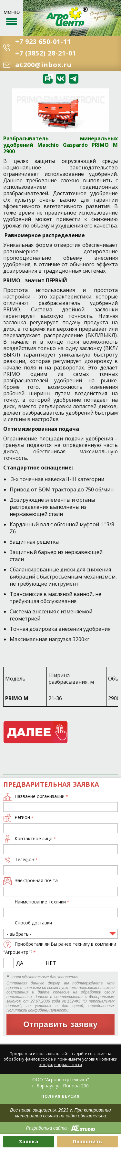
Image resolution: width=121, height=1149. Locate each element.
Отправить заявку (60, 1024)
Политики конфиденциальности (78, 1061)
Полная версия (60, 1096)
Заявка (28, 1141)
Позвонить (87, 1141)
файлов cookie (39, 1059)
